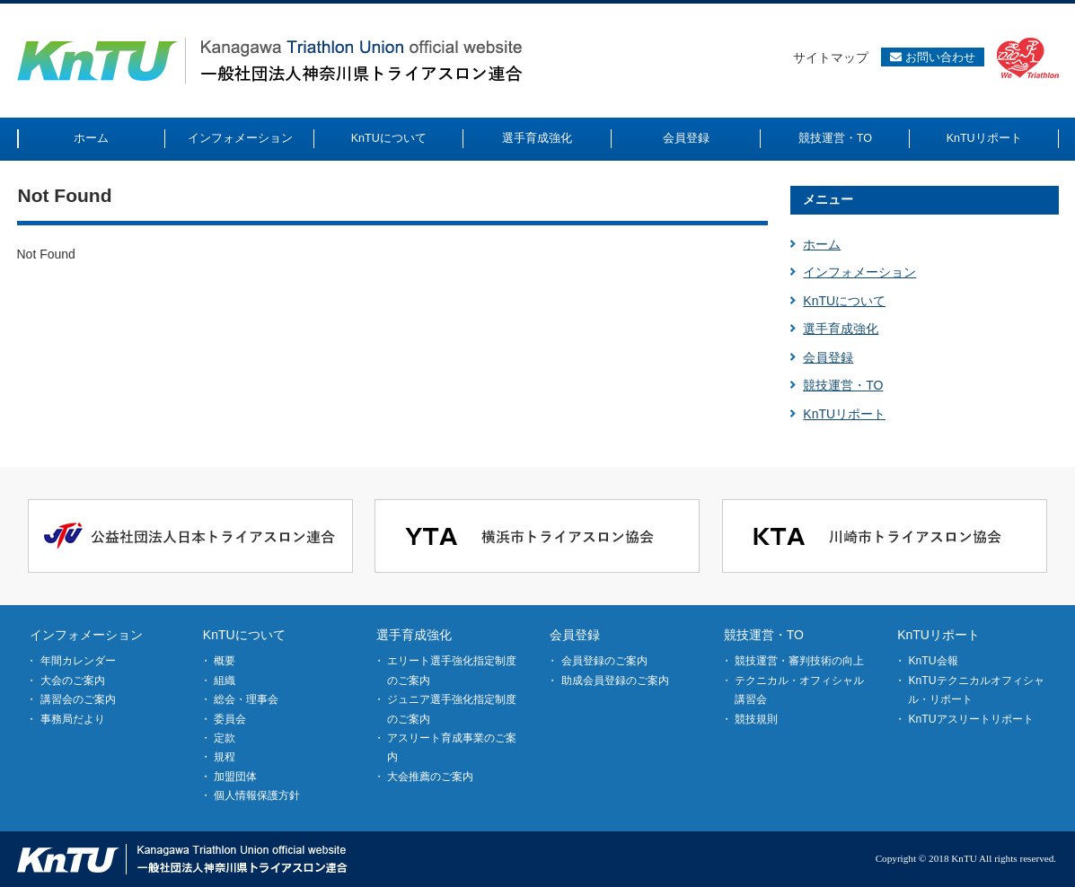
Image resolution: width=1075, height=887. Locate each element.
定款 (224, 738)
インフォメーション (859, 272)
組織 (224, 680)
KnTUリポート (844, 414)
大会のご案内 (72, 680)
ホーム (822, 244)
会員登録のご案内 (604, 660)
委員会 (230, 719)
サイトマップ (830, 57)
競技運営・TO (843, 385)
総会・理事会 (246, 699)
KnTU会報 (932, 660)
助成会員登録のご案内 (615, 680)
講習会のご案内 (78, 699)
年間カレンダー (78, 660)
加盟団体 (235, 776)
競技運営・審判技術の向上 (799, 660)
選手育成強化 (840, 328)
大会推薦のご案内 (430, 776)
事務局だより (72, 719)
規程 (224, 757)
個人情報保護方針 (257, 795)
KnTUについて (844, 301)
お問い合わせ (932, 57)
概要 (224, 660)
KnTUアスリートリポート (970, 719)
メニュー (828, 199)
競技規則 (756, 719)
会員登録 (828, 357)
